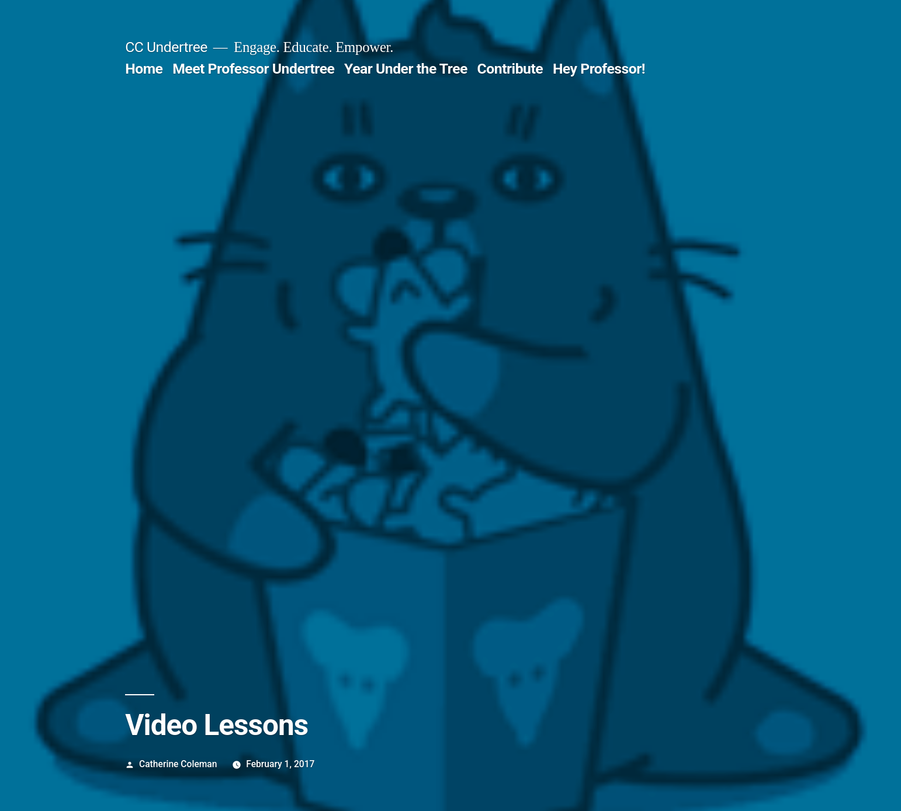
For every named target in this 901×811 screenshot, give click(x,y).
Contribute (510, 68)
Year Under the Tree (405, 68)
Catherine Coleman (178, 764)
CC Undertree (166, 47)
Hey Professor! (599, 68)
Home (143, 68)
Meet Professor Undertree (253, 68)
